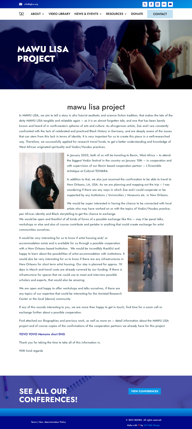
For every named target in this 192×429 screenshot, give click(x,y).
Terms (34, 422)
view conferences (144, 391)
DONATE (137, 14)
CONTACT (160, 14)
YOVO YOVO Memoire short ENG (42, 334)
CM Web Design (152, 425)
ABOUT (36, 14)
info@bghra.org (31, 4)
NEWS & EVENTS (86, 14)
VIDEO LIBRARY (59, 14)
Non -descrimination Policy (52, 422)
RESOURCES (114, 14)
